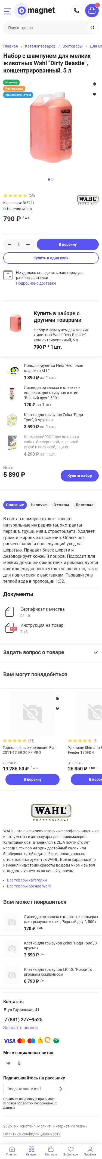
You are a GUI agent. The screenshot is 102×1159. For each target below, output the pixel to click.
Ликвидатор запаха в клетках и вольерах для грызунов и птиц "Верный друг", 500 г (52, 392)
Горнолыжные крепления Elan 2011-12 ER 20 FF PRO (30, 750)
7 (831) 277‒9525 (76, 10)
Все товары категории (27, 880)
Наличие (39, 505)
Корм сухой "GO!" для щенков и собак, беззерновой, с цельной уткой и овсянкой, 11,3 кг (51, 441)
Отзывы (61, 505)
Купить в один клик (51, 258)
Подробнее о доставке (36, 283)
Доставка (85, 505)
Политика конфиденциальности (32, 1134)
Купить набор (79, 475)
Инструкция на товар (42, 625)
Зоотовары (73, 46)
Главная (10, 46)
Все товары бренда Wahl (29, 886)
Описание (15, 505)
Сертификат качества (42, 609)
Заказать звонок (20, 1027)
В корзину (68, 244)
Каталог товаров (40, 46)
